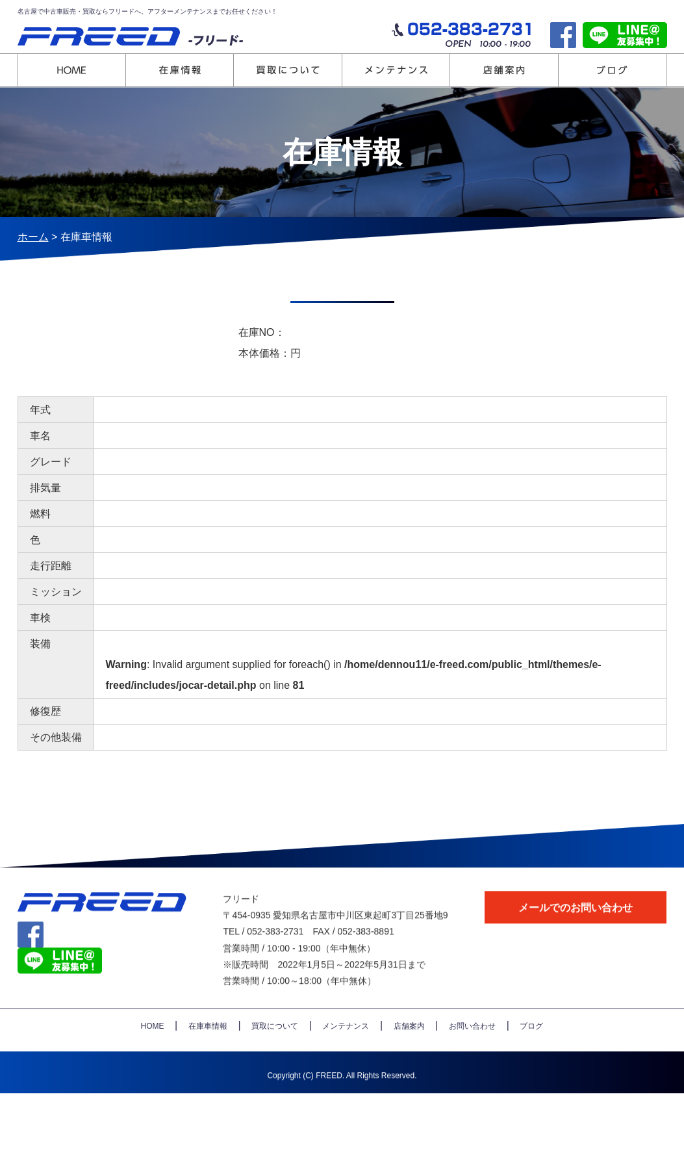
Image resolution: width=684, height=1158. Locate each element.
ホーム (33, 236)
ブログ (531, 1046)
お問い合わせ (472, 1046)
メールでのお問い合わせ (575, 928)
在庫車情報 (207, 1046)
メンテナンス (345, 1046)
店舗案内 (409, 1046)
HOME (152, 1046)
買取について (274, 1046)
